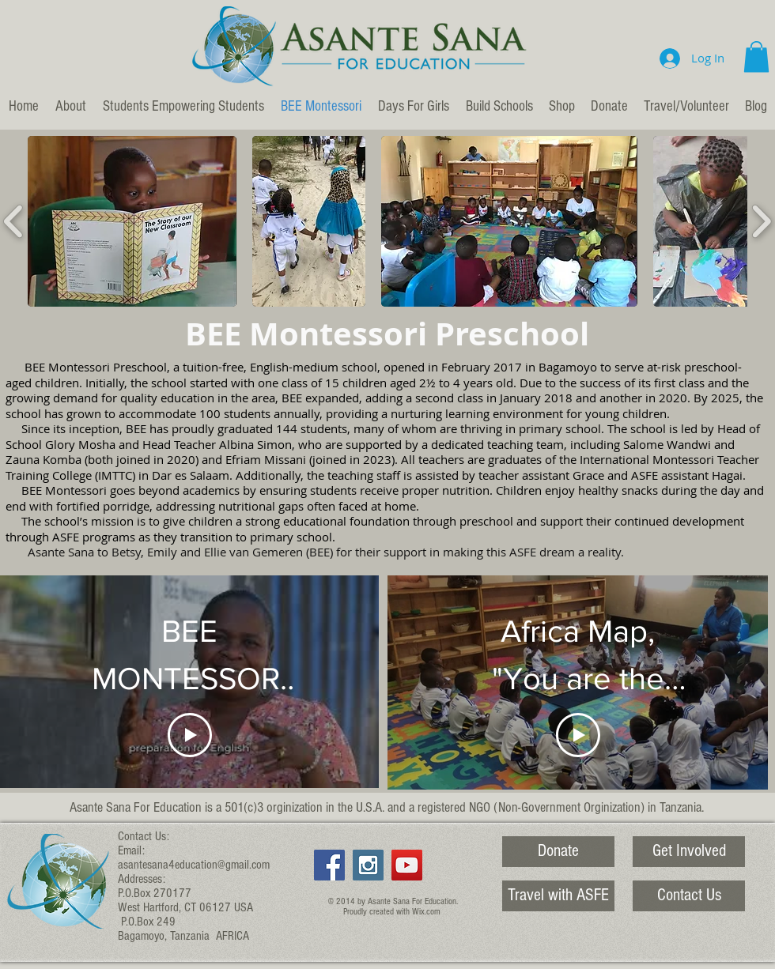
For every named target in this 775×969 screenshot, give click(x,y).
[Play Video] (190, 735)
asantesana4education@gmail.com (194, 865)
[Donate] (558, 851)
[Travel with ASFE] (558, 895)
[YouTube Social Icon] (406, 865)
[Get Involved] (689, 851)
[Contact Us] (689, 895)
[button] (756, 56)
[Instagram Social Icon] (368, 865)
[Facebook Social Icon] (329, 865)
